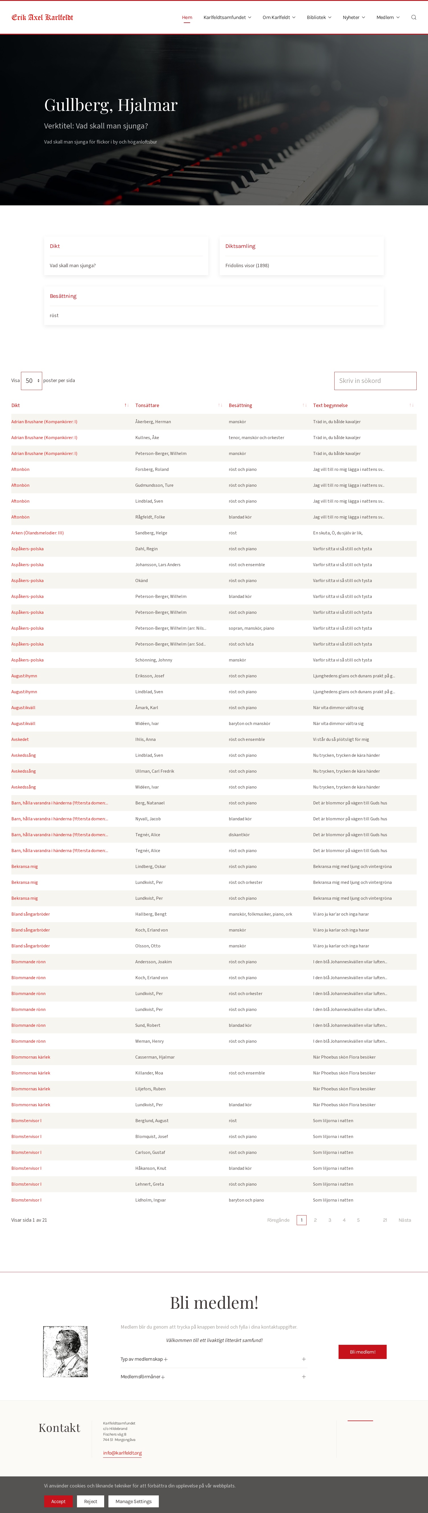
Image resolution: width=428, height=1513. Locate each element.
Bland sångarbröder (30, 914)
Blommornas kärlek (30, 1057)
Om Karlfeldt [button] (279, 17)
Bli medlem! (362, 1352)
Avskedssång (23, 755)
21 (385, 1220)
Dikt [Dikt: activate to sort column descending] (15, 405)
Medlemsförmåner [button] (140, 1376)
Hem (187, 17)
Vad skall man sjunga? (73, 265)
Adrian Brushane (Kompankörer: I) (44, 422)
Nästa (405, 1220)
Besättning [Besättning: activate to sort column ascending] (224, 405)
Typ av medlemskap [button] (141, 1359)
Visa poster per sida (43, 380)
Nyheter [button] (354, 17)
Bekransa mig (24, 866)
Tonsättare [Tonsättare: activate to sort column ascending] (141, 405)
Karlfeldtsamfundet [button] (228, 17)
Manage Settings (133, 1501)
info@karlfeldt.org (120, 1453)
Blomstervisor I (26, 1121)
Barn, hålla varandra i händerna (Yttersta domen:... (59, 803)
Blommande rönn (28, 962)
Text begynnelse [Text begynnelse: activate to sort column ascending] (347, 405)
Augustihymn (24, 676)
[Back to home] (42, 17)
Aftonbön (20, 469)
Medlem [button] (388, 17)
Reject (90, 1501)
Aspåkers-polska (27, 549)
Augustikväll (23, 708)
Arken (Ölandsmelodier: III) (37, 533)
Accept (58, 1501)
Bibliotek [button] (319, 17)
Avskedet (20, 739)
